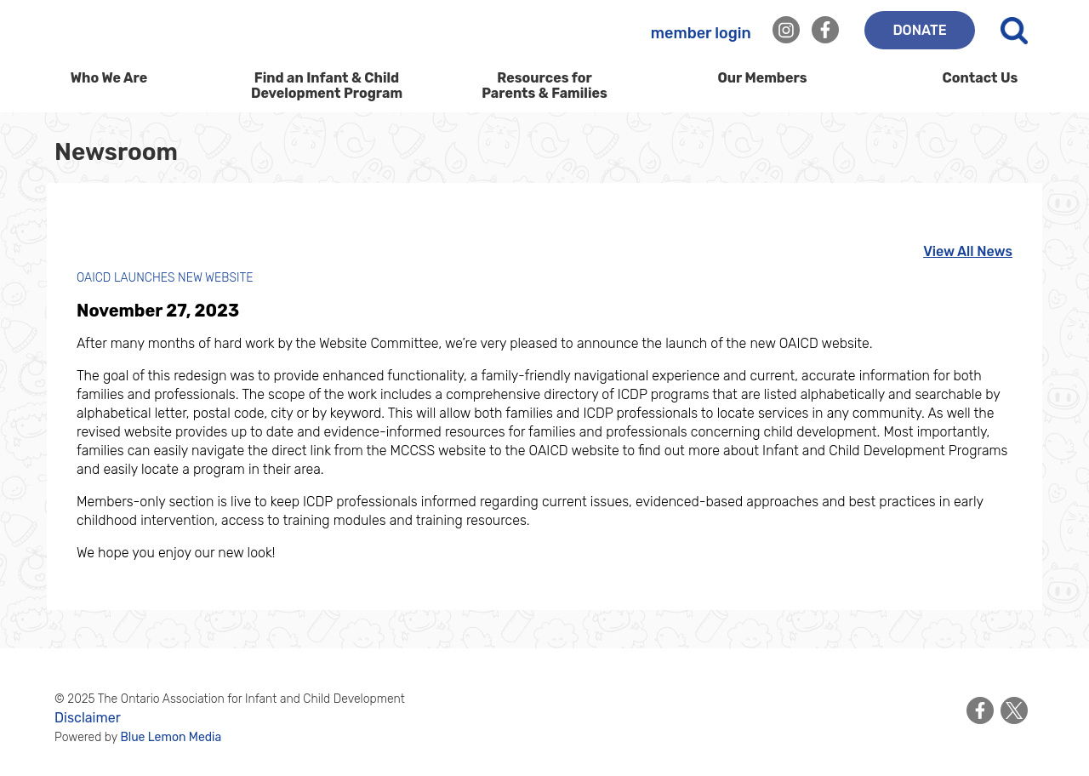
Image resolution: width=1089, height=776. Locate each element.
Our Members (762, 78)
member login (701, 33)
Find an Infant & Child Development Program (326, 85)
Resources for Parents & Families (544, 85)
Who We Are (109, 83)
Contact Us (980, 78)
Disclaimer (87, 718)
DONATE (919, 30)
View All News (967, 251)
